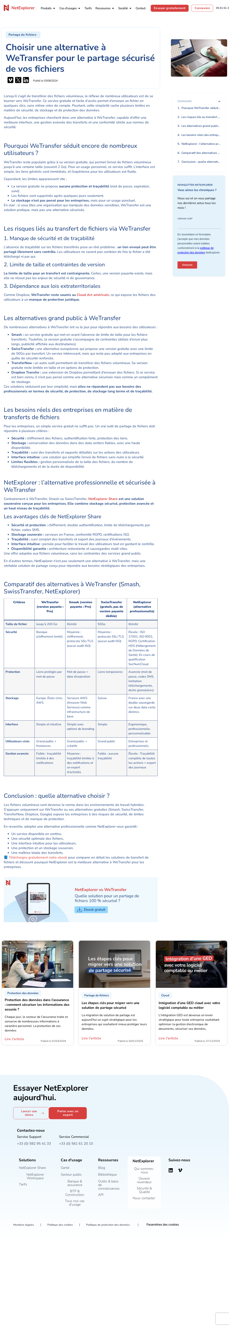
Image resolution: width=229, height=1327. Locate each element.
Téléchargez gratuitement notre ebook (38, 857)
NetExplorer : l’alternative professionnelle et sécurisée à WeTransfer (201, 144)
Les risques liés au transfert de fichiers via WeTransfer (201, 117)
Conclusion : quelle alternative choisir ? (201, 162)
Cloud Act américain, (93, 295)
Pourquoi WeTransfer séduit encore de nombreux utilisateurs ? (201, 108)
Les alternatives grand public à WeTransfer (201, 126)
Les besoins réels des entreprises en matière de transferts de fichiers (201, 135)
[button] (23, 35)
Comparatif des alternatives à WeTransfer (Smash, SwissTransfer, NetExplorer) (201, 153)
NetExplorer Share (103, 499)
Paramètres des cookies (163, 1224)
